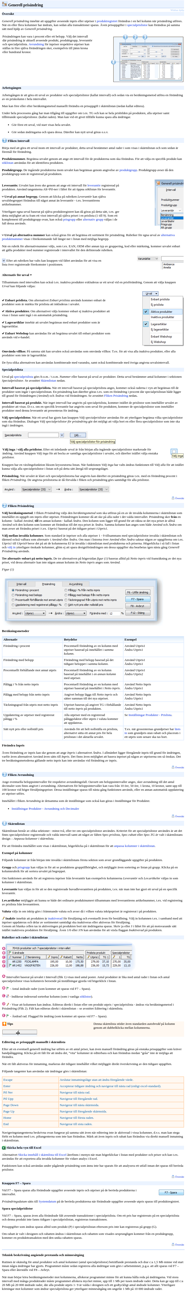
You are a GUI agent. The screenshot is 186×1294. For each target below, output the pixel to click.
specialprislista (23, 376)
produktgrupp (128, 170)
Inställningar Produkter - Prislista (150, 715)
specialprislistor (137, 25)
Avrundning (36, 44)
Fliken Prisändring (116, 395)
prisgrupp (69, 219)
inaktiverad (55, 918)
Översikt (177, 498)
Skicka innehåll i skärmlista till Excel (42, 1154)
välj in (12, 547)
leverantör (94, 185)
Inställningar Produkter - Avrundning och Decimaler (45, 808)
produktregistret (107, 21)
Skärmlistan (48, 380)
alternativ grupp (93, 219)
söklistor (85, 996)
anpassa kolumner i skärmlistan (134, 846)
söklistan (7, 163)
